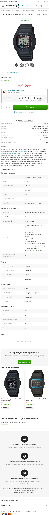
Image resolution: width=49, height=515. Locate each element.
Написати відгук (13, 72)
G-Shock (36, 151)
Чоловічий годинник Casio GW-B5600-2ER (36, 399)
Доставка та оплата (25, 121)
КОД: (22, 20)
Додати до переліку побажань (24, 112)
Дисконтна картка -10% (16, 90)
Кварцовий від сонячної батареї (11, 153)
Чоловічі (24, 151)
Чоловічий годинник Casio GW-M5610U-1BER (11, 399)
